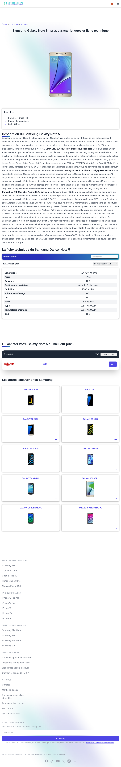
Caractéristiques (11, 264)
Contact (6, 684)
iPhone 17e (7, 613)
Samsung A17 (8, 565)
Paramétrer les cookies (13, 703)
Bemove (62, 754)
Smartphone (14, 24)
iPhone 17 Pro (8, 603)
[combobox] (104, 257)
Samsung (24, 24)
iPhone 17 (6, 608)
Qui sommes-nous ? (11, 713)
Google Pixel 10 (9, 575)
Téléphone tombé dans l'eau (16, 662)
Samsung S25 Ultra (11, 640)
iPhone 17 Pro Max (11, 598)
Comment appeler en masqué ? (17, 657)
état (96, 354)
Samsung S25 (8, 645)
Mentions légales (10, 690)
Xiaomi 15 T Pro (10, 570)
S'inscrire (60, 738)
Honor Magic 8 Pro (11, 581)
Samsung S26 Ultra (11, 630)
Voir (113, 364)
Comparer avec (9, 257)
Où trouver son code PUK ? (15, 673)
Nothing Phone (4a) (11, 586)
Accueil (4, 24)
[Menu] (118, 3)
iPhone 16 (6, 618)
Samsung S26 (8, 635)
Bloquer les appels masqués (15, 667)
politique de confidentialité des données (100, 743)
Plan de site (7, 708)
